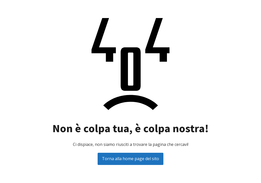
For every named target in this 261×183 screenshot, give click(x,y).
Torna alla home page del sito (130, 158)
